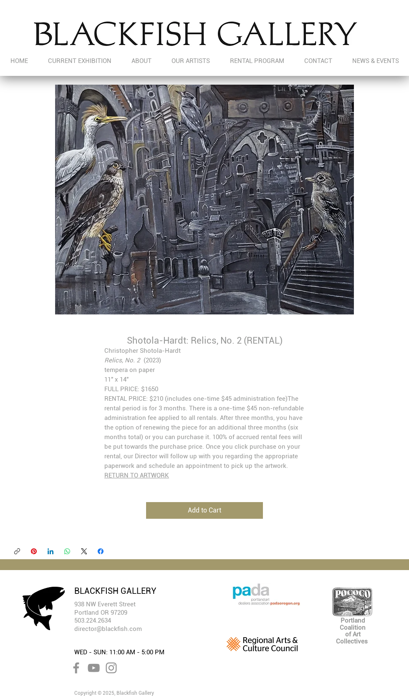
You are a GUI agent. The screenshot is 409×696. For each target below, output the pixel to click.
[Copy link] (17, 551)
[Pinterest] (34, 551)
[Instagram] (111, 668)
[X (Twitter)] (84, 551)
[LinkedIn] (50, 551)
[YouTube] (93, 668)
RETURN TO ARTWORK (136, 475)
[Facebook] (100, 551)
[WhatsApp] (67, 551)
